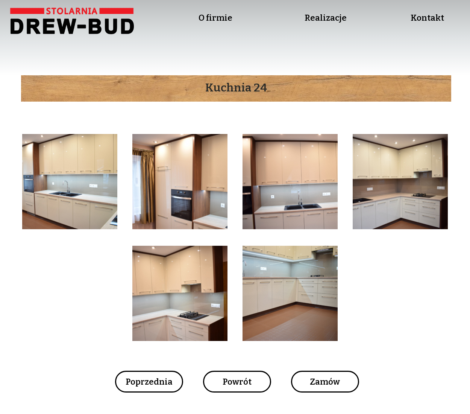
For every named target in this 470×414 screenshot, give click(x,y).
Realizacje (326, 18)
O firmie (215, 18)
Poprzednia (149, 382)
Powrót (237, 382)
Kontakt (427, 18)
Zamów (325, 382)
